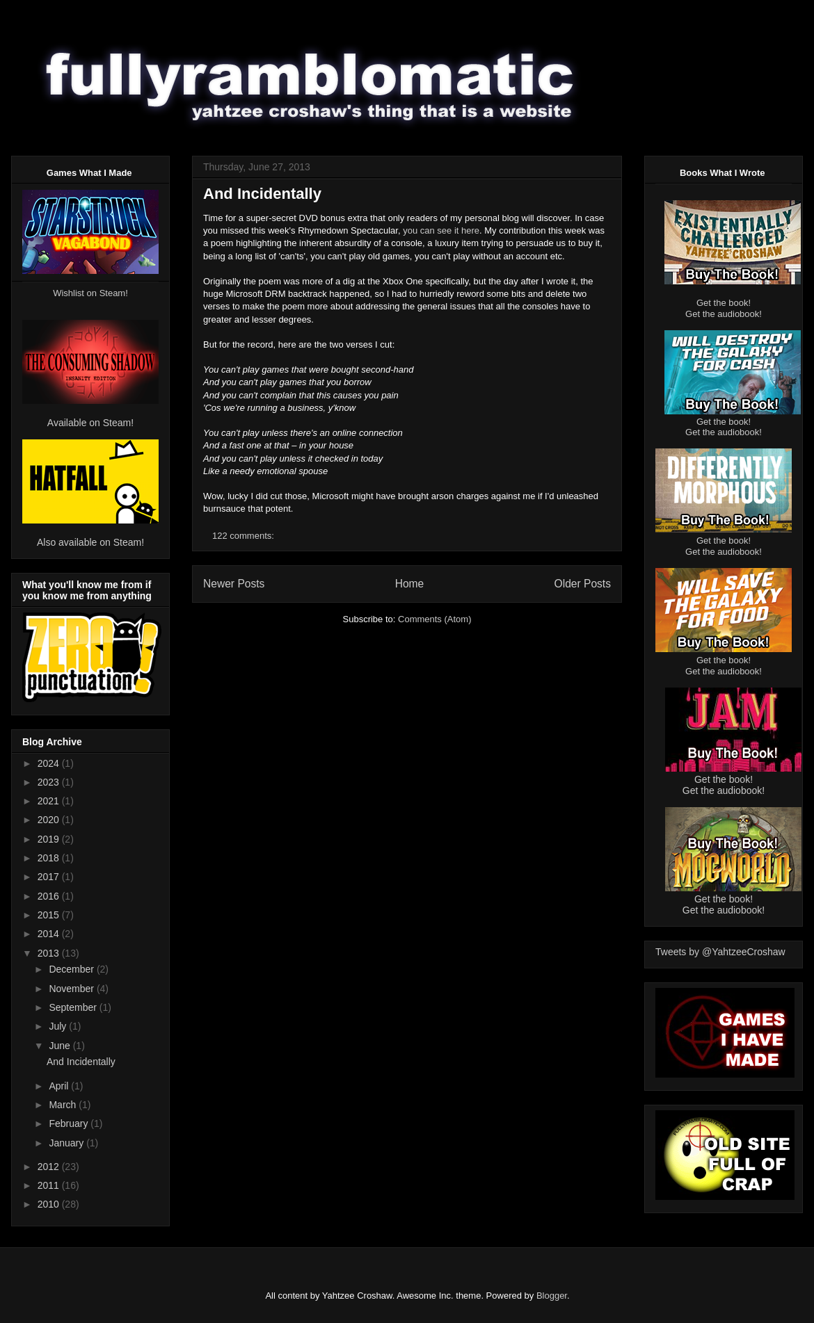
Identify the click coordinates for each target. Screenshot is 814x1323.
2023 (50, 782)
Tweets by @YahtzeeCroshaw (720, 951)
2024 (50, 763)
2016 (50, 896)
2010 (50, 1204)
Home (409, 584)
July (59, 1026)
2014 (50, 933)
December (72, 969)
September (74, 1007)
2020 (50, 819)
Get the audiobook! (723, 314)
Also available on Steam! (90, 542)
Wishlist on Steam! (90, 293)
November (72, 988)
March (64, 1104)
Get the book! (723, 303)
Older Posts (582, 584)
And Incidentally (262, 193)
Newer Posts (233, 584)
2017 (50, 876)
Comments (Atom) (434, 619)
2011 (50, 1185)
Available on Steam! (90, 422)
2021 (50, 800)
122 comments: (244, 535)
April (60, 1085)
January (67, 1143)
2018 (50, 857)
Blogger (551, 1295)
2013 (50, 953)
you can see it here (441, 230)
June (60, 1045)
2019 (50, 839)
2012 (50, 1166)
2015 (50, 914)
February (69, 1123)
